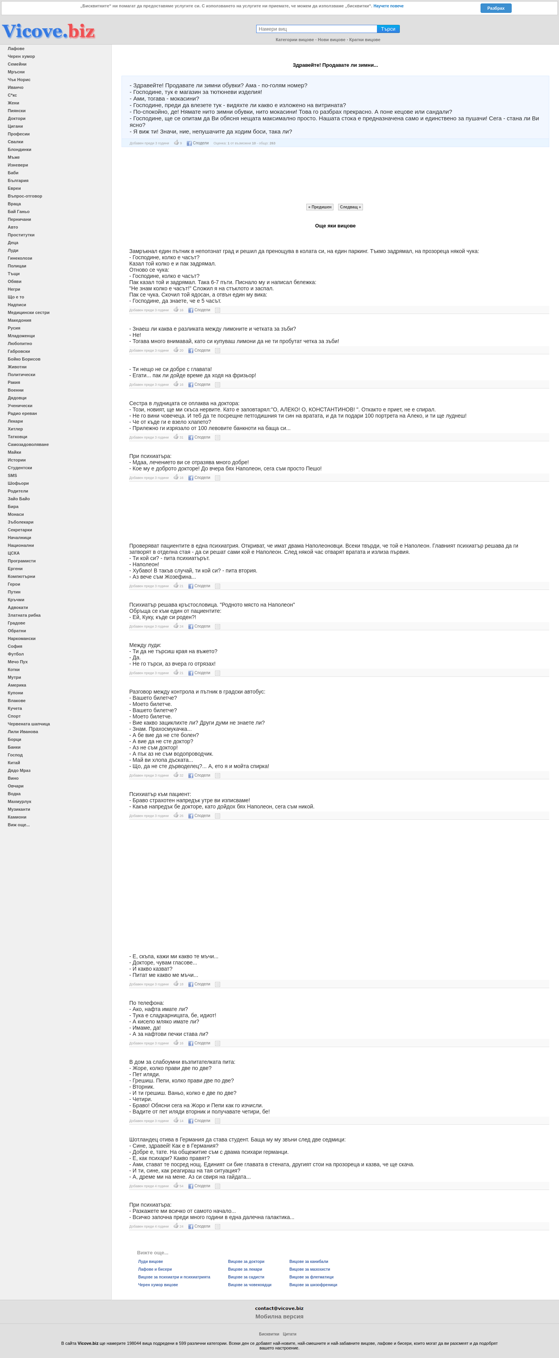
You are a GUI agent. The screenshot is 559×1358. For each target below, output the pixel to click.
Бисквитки (269, 1334)
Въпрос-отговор (25, 196)
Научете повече (388, 6)
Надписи (17, 304)
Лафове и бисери (155, 1269)
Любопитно (20, 343)
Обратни (17, 630)
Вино (13, 778)
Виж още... (19, 824)
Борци (14, 739)
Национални (21, 545)
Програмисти (22, 560)
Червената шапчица (29, 723)
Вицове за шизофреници (313, 1285)
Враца (14, 203)
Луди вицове (150, 1261)
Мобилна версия (279, 1316)
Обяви (14, 281)
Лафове (16, 48)
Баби (13, 172)
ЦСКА (14, 553)
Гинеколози (20, 258)
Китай (14, 762)
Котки (14, 669)
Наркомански (22, 638)
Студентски (20, 467)
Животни (17, 366)
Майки (14, 452)
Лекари (15, 421)
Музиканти (19, 809)
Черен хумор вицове (158, 1285)
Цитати (290, 1334)
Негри (14, 289)
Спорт (14, 716)
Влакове (17, 700)
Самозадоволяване (28, 444)
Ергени (15, 568)
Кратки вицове (364, 39)
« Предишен (320, 207)
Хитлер (15, 429)
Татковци (17, 436)
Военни (16, 390)
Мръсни (16, 71)
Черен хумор (21, 56)
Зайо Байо (19, 498)
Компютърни (21, 576)
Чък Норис (19, 79)
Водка (14, 793)
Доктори (17, 118)
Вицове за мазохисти (310, 1269)
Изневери (18, 165)
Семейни (17, 64)
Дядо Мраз (19, 770)
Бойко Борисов (24, 359)
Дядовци (17, 397)
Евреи (14, 188)
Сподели (197, 143)
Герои (14, 584)
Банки (14, 747)
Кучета (15, 708)
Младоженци (21, 335)
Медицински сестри (29, 312)
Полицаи (17, 266)
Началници (19, 537)
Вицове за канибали (309, 1261)
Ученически (20, 405)
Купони (15, 692)
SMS (12, 475)
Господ (15, 755)
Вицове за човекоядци (250, 1285)
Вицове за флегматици (312, 1277)
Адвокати (18, 607)
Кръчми (16, 599)
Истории (17, 460)
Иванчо (15, 87)
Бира (13, 506)
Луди (13, 250)
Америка (17, 685)
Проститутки (21, 234)
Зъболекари (20, 522)
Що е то (16, 297)
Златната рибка (24, 615)
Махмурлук (19, 801)
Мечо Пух (18, 661)
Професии (19, 134)
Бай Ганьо (19, 211)
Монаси (16, 514)
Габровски (19, 351)
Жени (13, 103)
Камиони (17, 817)
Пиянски (17, 110)
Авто (13, 227)
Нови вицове (331, 39)
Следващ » (350, 207)
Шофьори (18, 483)
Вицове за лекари (245, 1269)
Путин (14, 592)
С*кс (12, 95)
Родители (18, 491)
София (15, 646)
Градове (16, 623)
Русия (14, 328)
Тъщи (14, 273)
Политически (21, 374)
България (18, 180)
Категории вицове (295, 39)
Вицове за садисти (246, 1277)
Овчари (16, 786)
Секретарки (20, 529)
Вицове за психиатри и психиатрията (174, 1277)
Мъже (14, 157)
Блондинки (19, 149)
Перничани (19, 219)
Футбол (16, 654)
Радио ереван (22, 413)
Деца (13, 242)
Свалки (15, 141)
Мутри (14, 677)
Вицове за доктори (246, 1261)
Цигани (15, 126)
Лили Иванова (23, 731)
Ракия (14, 382)
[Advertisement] (335, 175)
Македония (19, 320)
